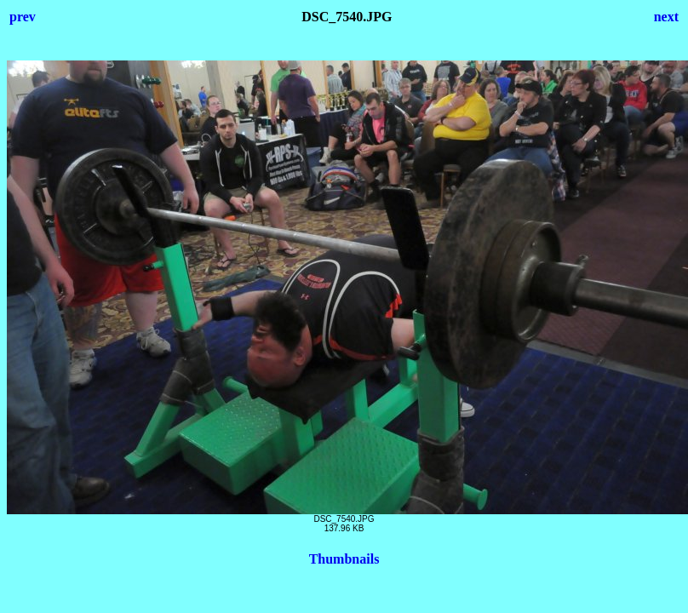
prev (22, 16)
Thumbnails (344, 559)
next (666, 16)
